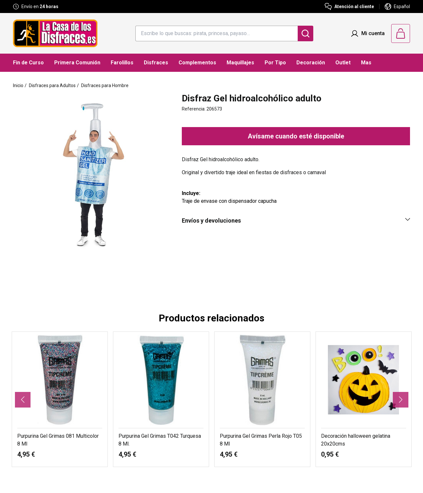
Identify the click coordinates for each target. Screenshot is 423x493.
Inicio (18, 85)
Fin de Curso (28, 62)
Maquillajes (240, 62)
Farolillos (122, 62)
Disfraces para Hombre (105, 85)
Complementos (197, 62)
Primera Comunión (77, 62)
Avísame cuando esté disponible (296, 136)
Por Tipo (275, 62)
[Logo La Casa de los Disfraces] (55, 33)
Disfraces (156, 62)
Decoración (310, 62)
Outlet (343, 62)
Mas (366, 62)
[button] (23, 400)
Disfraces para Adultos (52, 85)
